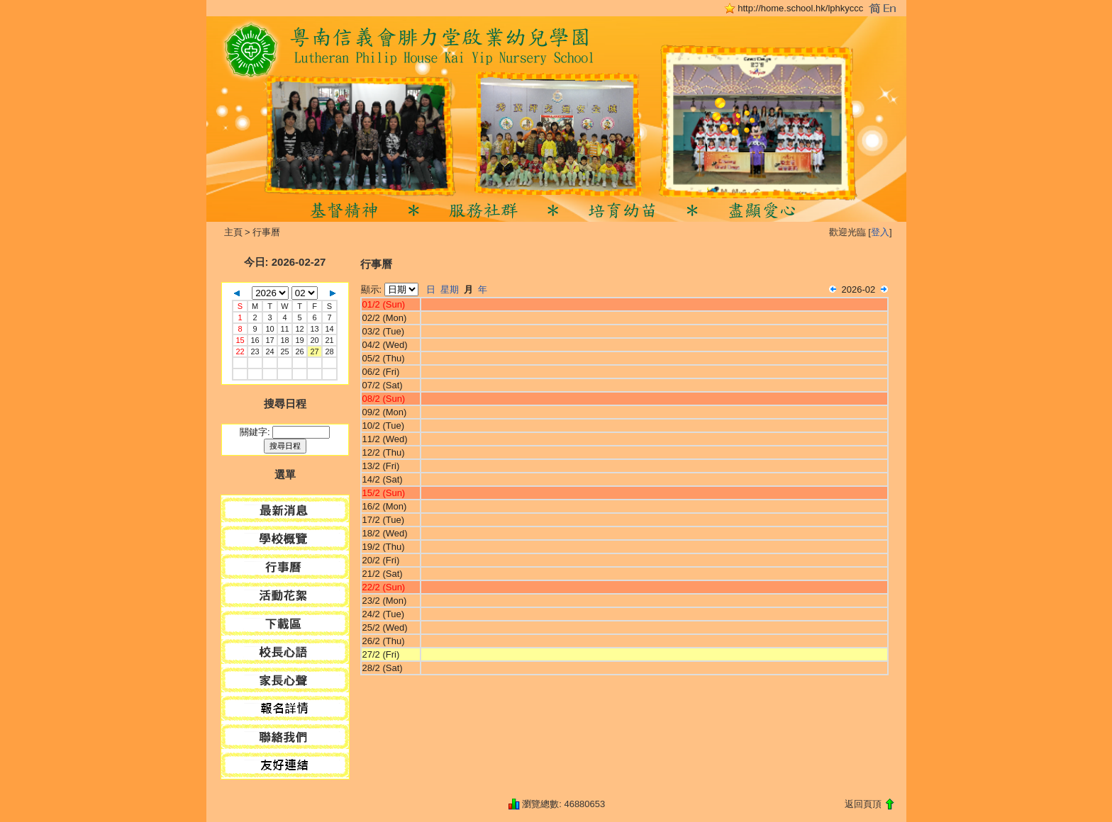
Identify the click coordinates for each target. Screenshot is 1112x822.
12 (299, 329)
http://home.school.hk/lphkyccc (800, 8)
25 (284, 351)
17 (269, 340)
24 (269, 351)
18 (284, 340)
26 (299, 351)
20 (314, 340)
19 (299, 340)
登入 (880, 232)
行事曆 (266, 232)
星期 (449, 289)
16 (254, 340)
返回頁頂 (863, 804)
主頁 (233, 232)
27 (314, 351)
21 (329, 340)
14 (329, 329)
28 (329, 351)
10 (269, 329)
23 (254, 351)
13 (314, 329)
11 (284, 329)
